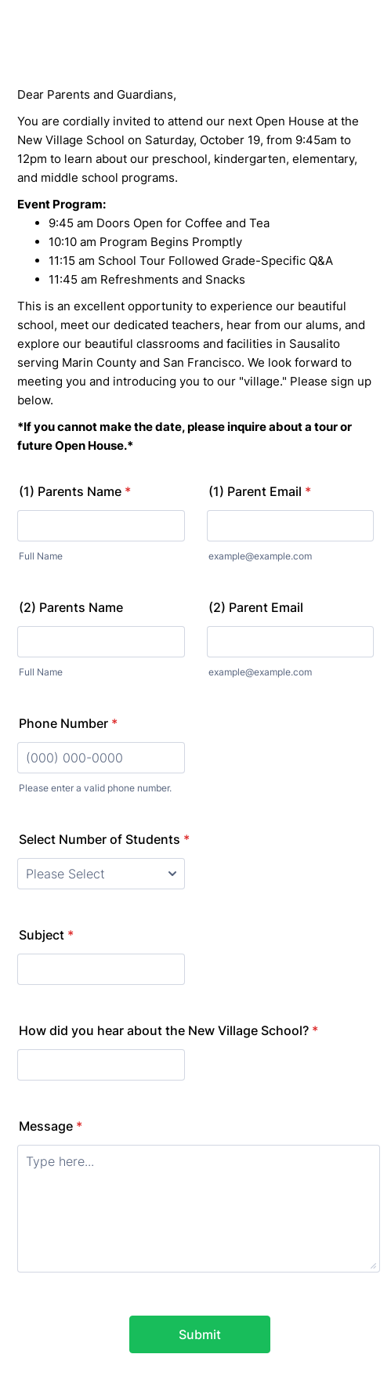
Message (50, 1126)
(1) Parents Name (75, 491)
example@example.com (260, 556)
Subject (46, 935)
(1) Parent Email (259, 491)
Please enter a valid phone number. (95, 788)
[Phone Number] (101, 757)
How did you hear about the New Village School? (168, 1030)
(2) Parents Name (71, 607)
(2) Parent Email (255, 607)
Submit (200, 1334)
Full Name (41, 556)
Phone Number (68, 723)
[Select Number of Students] (101, 873)
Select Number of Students (104, 839)
